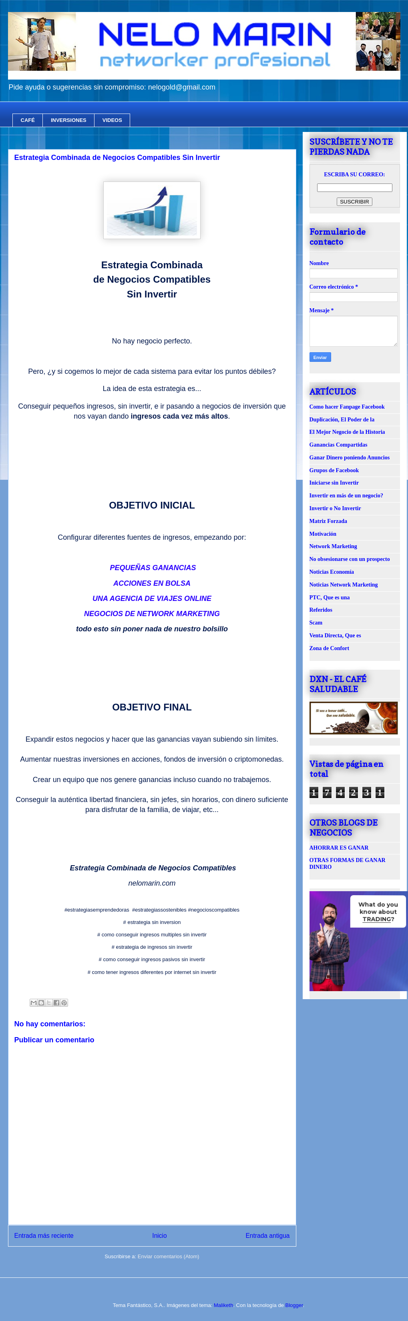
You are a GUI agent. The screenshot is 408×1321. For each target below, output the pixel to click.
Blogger (294, 1305)
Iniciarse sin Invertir (334, 483)
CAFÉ (28, 120)
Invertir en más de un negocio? (346, 496)
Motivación (323, 534)
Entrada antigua (267, 1235)
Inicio (159, 1235)
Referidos (321, 610)
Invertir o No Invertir (335, 508)
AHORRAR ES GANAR (339, 848)
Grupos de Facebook (334, 470)
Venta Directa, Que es (335, 636)
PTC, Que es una (330, 598)
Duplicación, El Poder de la (342, 420)
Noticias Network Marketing (344, 585)
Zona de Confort (330, 648)
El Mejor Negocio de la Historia (347, 432)
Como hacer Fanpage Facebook (347, 407)
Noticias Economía (332, 572)
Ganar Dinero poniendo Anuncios (350, 458)
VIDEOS (112, 120)
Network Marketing (333, 546)
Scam (316, 623)
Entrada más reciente (44, 1235)
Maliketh (223, 1305)
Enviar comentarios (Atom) (168, 1256)
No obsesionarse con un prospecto (350, 559)
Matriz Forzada (328, 521)
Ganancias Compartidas (339, 445)
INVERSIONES (68, 120)
